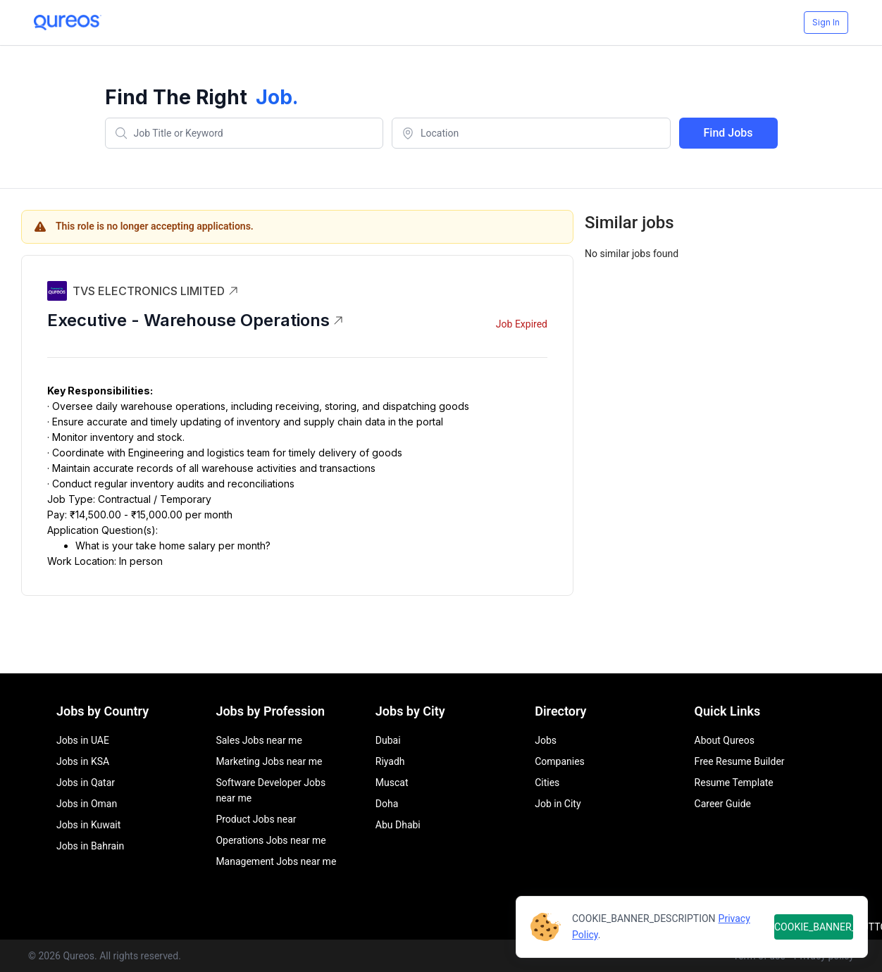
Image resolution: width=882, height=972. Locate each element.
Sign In (826, 22)
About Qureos (724, 740)
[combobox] (244, 133)
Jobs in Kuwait (88, 824)
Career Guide (723, 803)
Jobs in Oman (86, 803)
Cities (547, 782)
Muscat (392, 782)
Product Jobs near (256, 819)
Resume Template (734, 782)
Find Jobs (728, 132)
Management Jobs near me (276, 861)
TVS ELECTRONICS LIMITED (156, 291)
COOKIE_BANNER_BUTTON (813, 927)
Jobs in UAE (82, 740)
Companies (560, 761)
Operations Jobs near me (270, 840)
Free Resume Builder (740, 761)
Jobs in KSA (82, 761)
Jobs (546, 740)
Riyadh (390, 761)
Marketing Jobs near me (269, 761)
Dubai (388, 740)
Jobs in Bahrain (90, 846)
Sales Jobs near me (259, 740)
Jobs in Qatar (85, 782)
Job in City (557, 803)
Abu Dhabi (398, 824)
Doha (387, 803)
